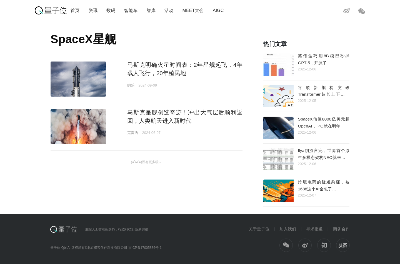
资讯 (93, 10)
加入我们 (287, 229)
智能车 (131, 10)
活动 (168, 10)
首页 (75, 10)
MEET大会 (193, 10)
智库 (151, 10)
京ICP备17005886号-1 (145, 248)
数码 (110, 10)
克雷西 (132, 133)
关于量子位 (259, 229)
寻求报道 (314, 229)
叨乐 (130, 85)
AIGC (218, 10)
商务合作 (341, 229)
